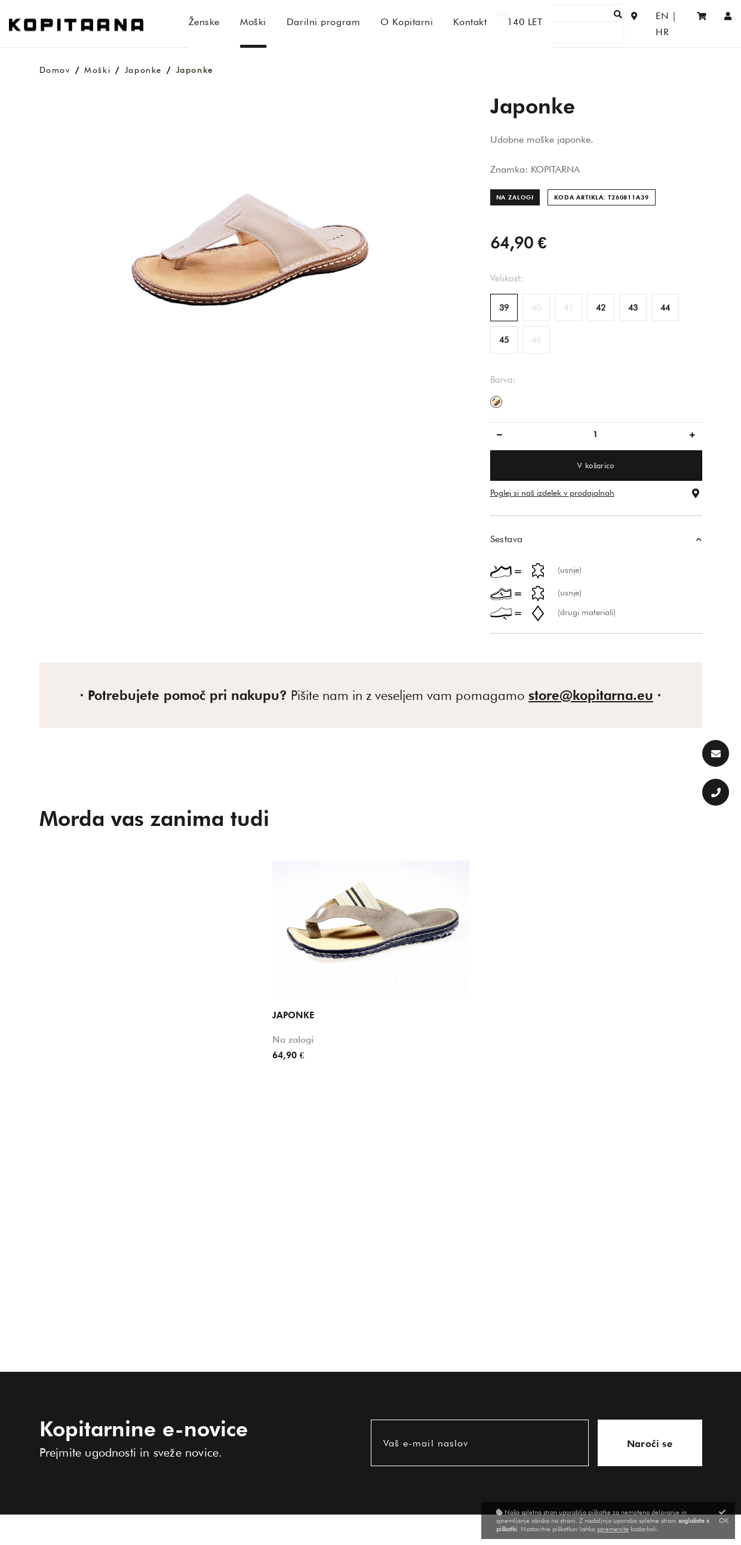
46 (536, 340)
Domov (54, 70)
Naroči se (650, 1443)
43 (633, 307)
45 (504, 340)
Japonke (143, 70)
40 (536, 307)
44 (665, 307)
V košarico (595, 465)
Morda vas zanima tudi (154, 818)
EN (647, 23)
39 (504, 307)
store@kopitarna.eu (590, 695)
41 (568, 307)
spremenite (613, 1529)
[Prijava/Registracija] (728, 23)
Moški (97, 70)
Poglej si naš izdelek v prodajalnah (552, 492)
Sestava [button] (506, 539)
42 (600, 307)
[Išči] (577, 24)
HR (672, 23)
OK (724, 1517)
